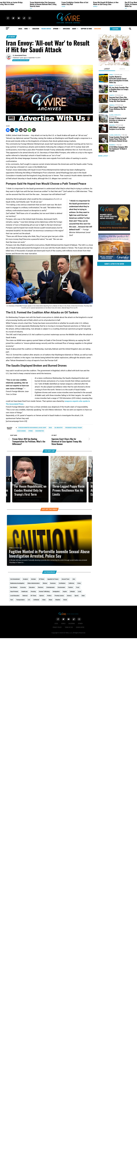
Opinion (80, 623)
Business (112, 145)
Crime (11, 548)
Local (73, 6)
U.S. (9, 6)
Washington (39, 431)
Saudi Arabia (21, 431)
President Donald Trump (73, 427)
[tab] (107, 69)
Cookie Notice (80, 627)
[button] (27, 28)
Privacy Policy (57, 627)
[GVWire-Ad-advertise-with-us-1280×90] (49, 121)
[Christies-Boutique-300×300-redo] (114, 65)
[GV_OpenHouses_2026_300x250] (114, 259)
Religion (111, 125)
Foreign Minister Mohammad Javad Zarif (32, 427)
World (105, 6)
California (71, 623)
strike (30, 431)
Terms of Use (69, 627)
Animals (55, 482)
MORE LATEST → (104, 156)
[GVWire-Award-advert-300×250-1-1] (114, 230)
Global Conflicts (114, 115)
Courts (111, 95)
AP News (11, 37)
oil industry (58, 427)
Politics (17, 482)
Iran (50, 427)
